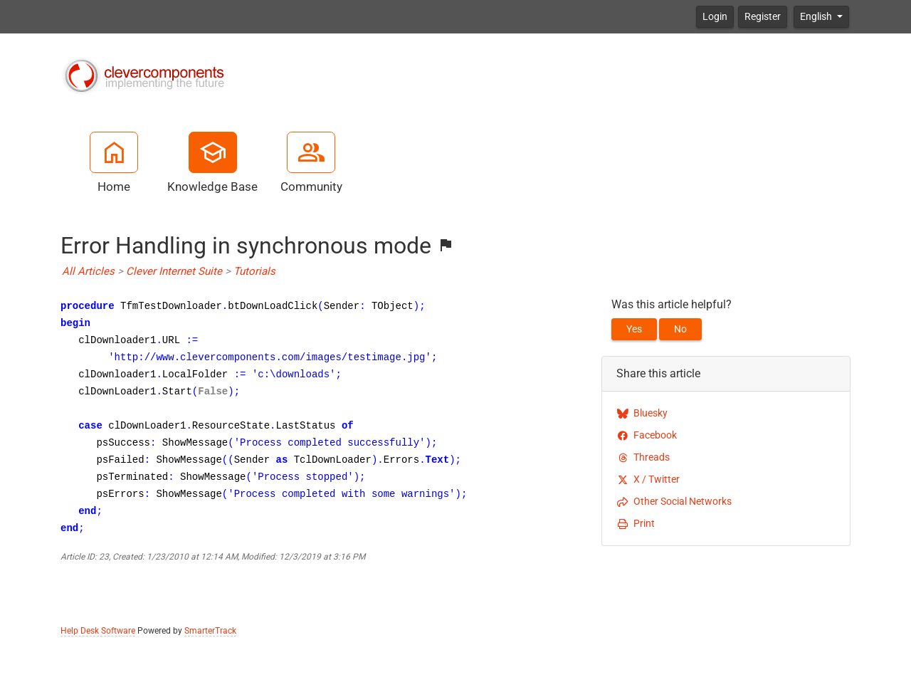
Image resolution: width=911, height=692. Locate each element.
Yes (634, 329)
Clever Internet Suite (174, 271)
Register (762, 16)
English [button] (817, 16)
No (680, 329)
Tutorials (254, 271)
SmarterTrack (210, 631)
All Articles (88, 271)
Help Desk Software (97, 631)
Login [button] (714, 16)
